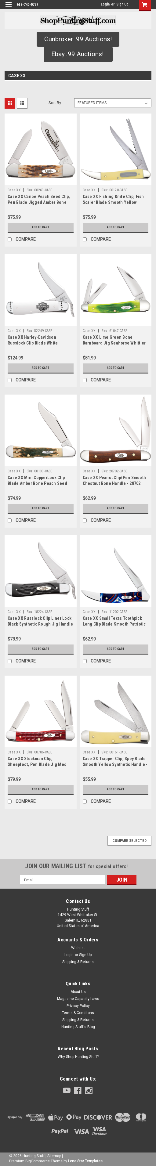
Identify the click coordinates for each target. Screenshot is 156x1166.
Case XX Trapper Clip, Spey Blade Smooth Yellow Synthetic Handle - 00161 (115, 764)
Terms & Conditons (78, 1013)
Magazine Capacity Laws (78, 999)
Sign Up (122, 4)
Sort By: (55, 102)
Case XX (14, 190)
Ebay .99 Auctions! (78, 54)
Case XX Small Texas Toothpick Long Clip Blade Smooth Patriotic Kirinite (114, 624)
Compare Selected (129, 841)
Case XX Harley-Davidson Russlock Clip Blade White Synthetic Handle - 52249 (33, 343)
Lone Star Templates (85, 1161)
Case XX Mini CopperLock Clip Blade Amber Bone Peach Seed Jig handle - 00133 (37, 483)
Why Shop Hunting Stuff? (78, 1057)
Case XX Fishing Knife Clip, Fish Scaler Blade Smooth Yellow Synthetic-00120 (113, 202)
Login (105, 4)
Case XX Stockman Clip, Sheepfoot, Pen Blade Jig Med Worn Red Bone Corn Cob (37, 764)
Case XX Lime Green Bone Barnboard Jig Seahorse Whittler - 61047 (115, 343)
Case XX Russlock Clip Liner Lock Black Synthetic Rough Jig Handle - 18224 (40, 624)
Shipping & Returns (78, 962)
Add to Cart (40, 227)
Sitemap (54, 1156)
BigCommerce (37, 1161)
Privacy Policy (78, 1006)
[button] (78, 39)
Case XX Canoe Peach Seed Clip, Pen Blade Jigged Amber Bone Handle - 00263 (39, 202)
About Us (78, 992)
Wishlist (78, 948)
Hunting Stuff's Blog (78, 1027)
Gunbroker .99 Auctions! (78, 39)
